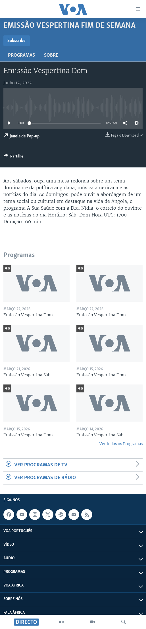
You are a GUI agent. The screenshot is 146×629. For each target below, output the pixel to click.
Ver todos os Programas (121, 443)
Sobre (51, 55)
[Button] (13, 157)
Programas (21, 55)
